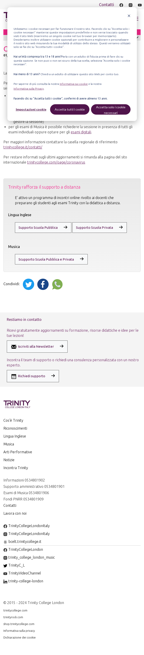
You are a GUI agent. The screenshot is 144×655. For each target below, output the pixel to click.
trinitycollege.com (15, 610)
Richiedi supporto (27, 376)
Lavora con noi (14, 513)
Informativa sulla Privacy (29, 88)
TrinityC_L (14, 565)
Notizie (8, 460)
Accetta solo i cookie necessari (110, 110)
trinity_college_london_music (29, 557)
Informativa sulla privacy (19, 630)
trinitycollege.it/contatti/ (22, 147)
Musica (8, 444)
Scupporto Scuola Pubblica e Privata (46, 259)
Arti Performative (17, 452)
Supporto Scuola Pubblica (38, 227)
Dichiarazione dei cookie (19, 637)
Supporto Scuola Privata (94, 227)
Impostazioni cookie (31, 109)
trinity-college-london (23, 581)
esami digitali (81, 132)
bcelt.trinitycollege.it (22, 541)
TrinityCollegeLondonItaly (26, 526)
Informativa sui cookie (74, 83)
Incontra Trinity (15, 468)
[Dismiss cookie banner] (128, 16)
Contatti (106, 4)
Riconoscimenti (15, 428)
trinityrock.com (13, 617)
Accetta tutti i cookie (70, 109)
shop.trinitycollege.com (18, 623)
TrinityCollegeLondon (23, 549)
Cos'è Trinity (13, 420)
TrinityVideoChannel (22, 573)
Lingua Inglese (14, 436)
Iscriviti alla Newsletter (32, 346)
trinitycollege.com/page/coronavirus (56, 162)
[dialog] (72, 64)
